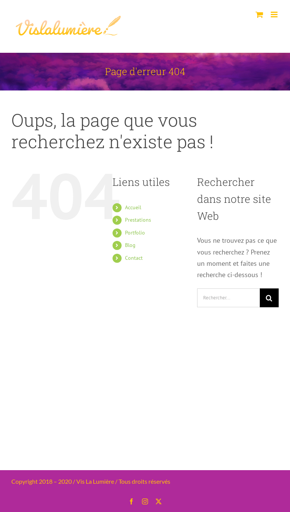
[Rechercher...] (228, 297)
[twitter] (159, 501)
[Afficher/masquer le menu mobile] (275, 14)
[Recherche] (269, 297)
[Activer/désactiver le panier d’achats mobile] (259, 14)
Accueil (133, 207)
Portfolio (135, 232)
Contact (134, 257)
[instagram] (145, 501)
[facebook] (131, 501)
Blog (130, 245)
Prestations (138, 219)
